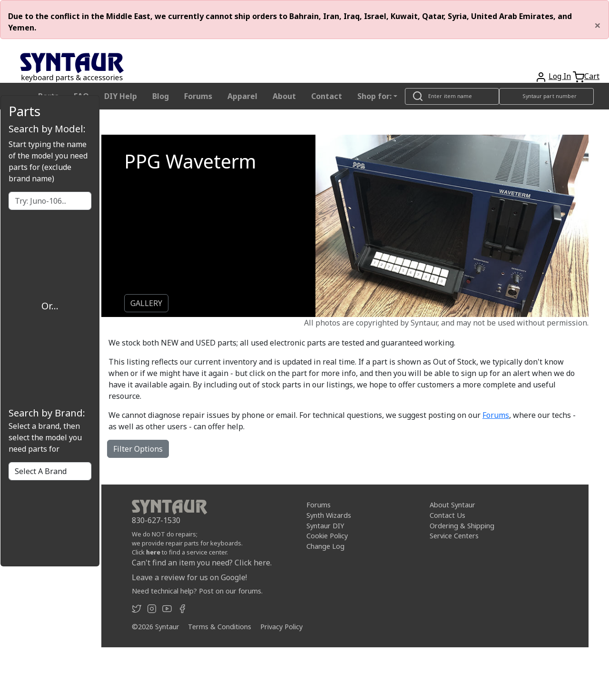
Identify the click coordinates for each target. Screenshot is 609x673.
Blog (160, 96)
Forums (198, 96)
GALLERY (146, 303)
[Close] (597, 25)
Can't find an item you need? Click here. (202, 562)
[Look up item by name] (452, 96)
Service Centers (454, 535)
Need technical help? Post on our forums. (197, 590)
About (284, 96)
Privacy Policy (281, 626)
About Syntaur (452, 504)
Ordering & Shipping (462, 525)
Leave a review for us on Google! (189, 577)
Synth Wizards (328, 515)
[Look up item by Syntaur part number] (547, 96)
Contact (326, 96)
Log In (560, 76)
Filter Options (138, 449)
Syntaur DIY (325, 525)
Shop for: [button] (374, 96)
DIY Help (120, 96)
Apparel (242, 96)
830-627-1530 (156, 520)
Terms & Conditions (219, 626)
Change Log (325, 546)
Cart (591, 76)
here (153, 552)
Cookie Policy (327, 535)
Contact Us (447, 515)
